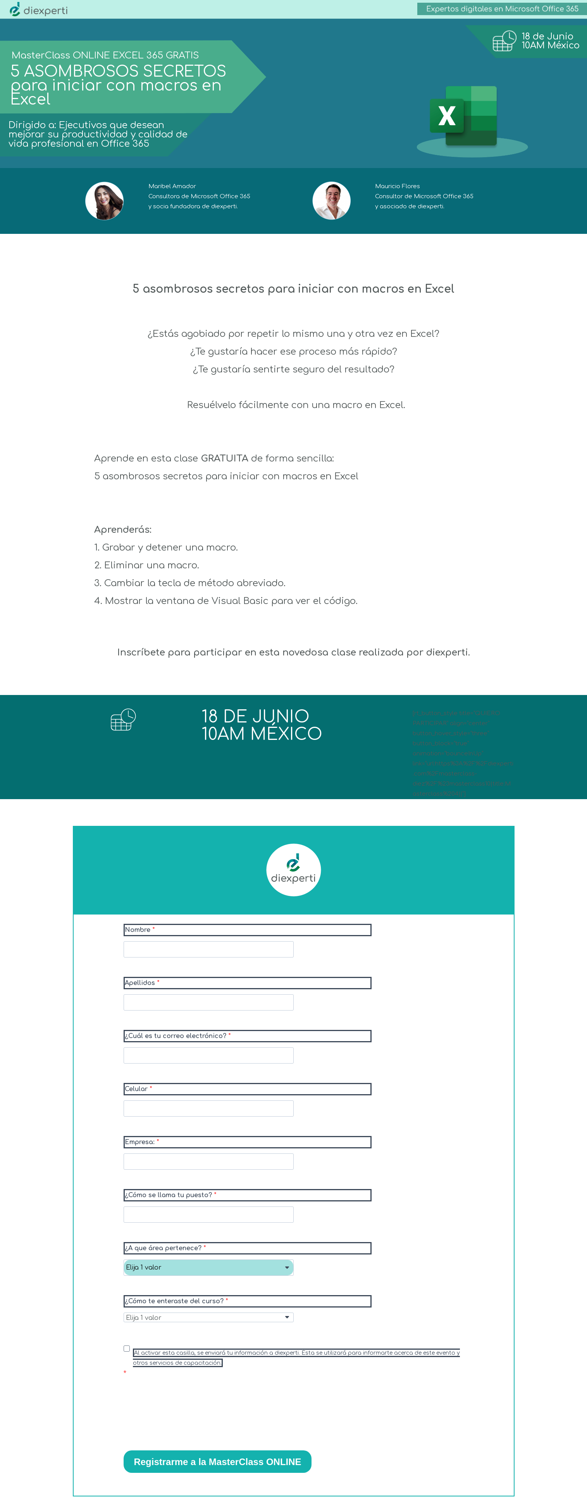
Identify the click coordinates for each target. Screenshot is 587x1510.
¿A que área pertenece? (164, 1248)
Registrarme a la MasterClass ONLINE (217, 1462)
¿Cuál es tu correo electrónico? (176, 1036)
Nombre (138, 930)
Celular (137, 1089)
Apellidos (141, 983)
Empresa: (141, 1142)
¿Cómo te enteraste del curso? (175, 1301)
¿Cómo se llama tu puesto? (169, 1195)
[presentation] (182, 1417)
